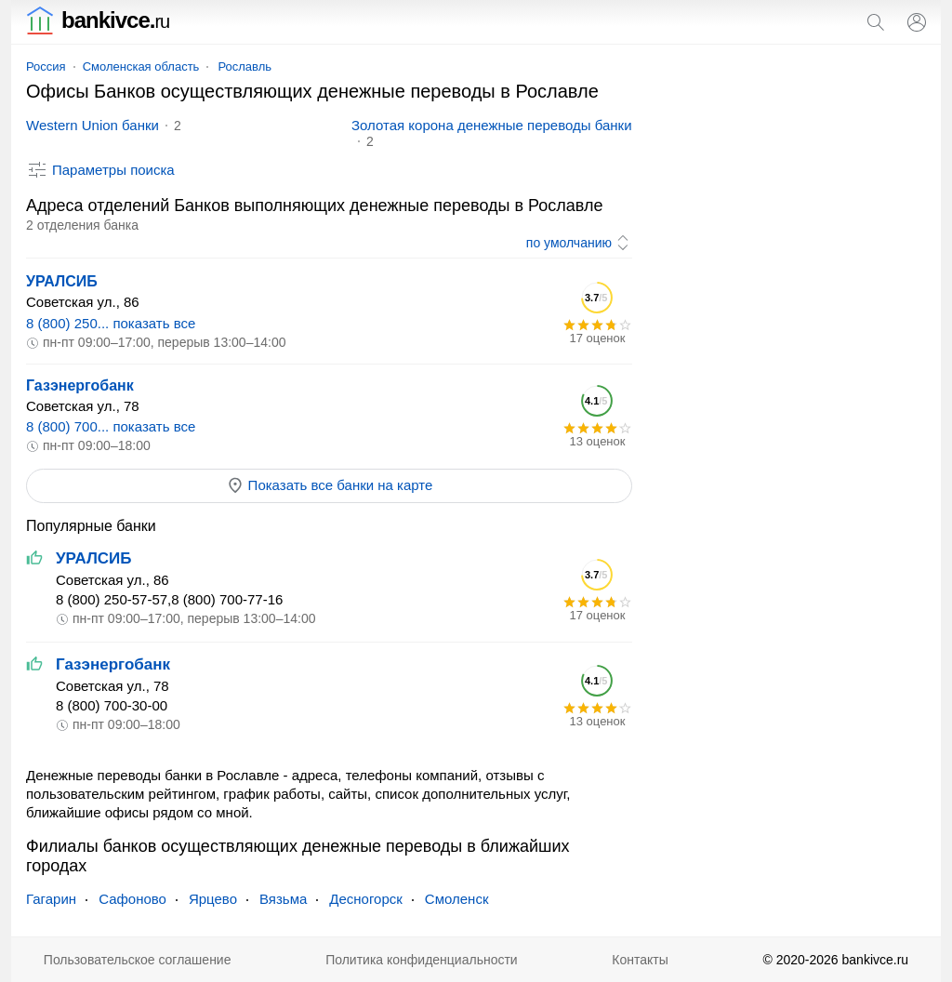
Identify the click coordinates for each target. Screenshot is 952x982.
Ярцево (213, 899)
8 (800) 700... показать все (110, 426)
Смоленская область (141, 66)
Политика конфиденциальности (421, 959)
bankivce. (97, 20)
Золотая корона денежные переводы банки (491, 125)
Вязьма (283, 899)
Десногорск (366, 899)
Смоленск (457, 899)
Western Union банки (92, 125)
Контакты (640, 959)
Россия (46, 66)
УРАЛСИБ (62, 281)
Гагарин (51, 899)
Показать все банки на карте (329, 485)
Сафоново (132, 899)
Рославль (244, 66)
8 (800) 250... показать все (110, 323)
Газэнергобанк (80, 385)
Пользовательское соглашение (137, 959)
